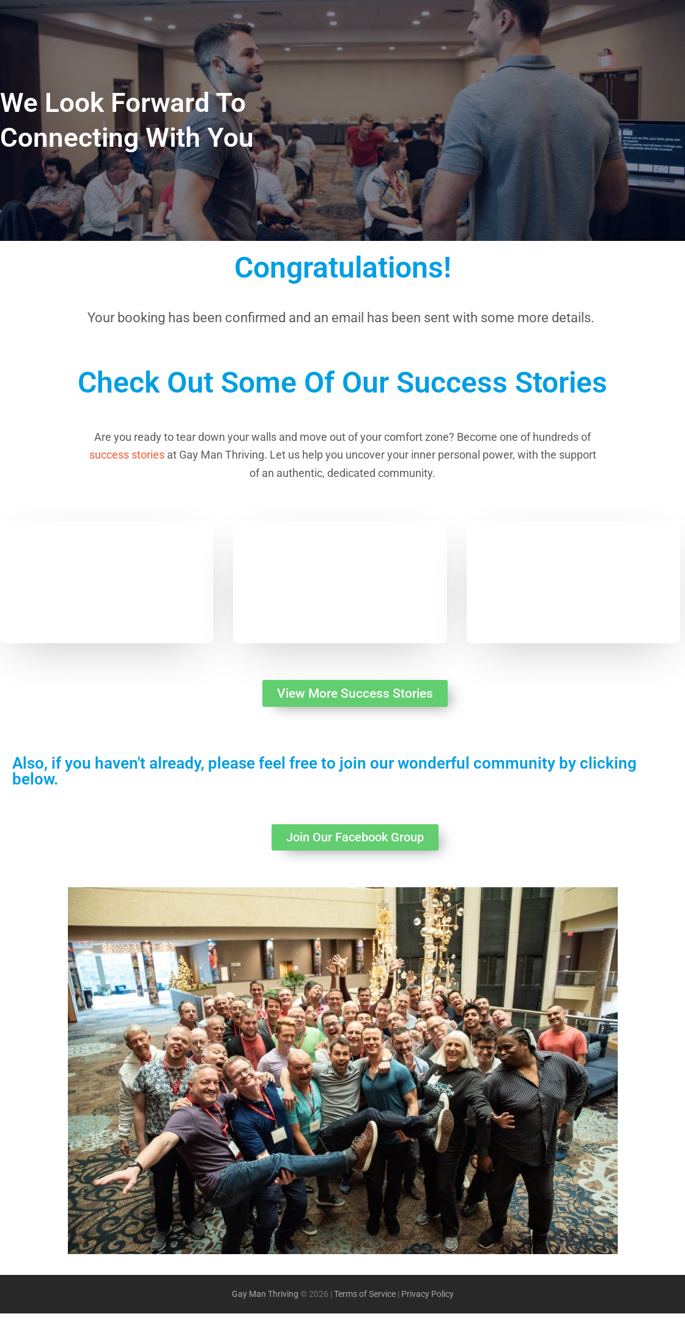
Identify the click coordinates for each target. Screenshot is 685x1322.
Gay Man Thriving (265, 1302)
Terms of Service (365, 1302)
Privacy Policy (427, 1302)
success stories (127, 454)
